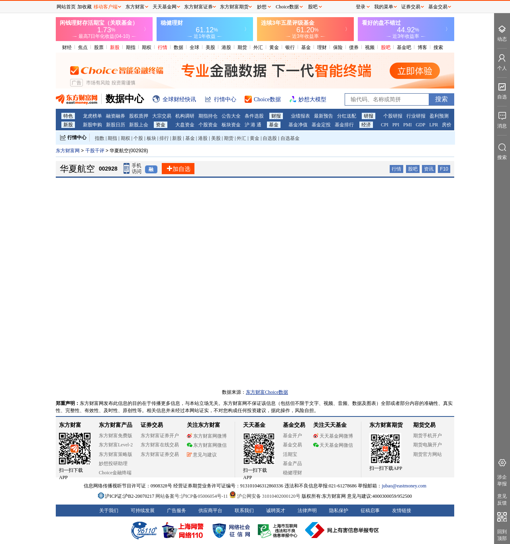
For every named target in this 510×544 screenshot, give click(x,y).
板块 (151, 138)
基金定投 (321, 125)
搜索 (438, 47)
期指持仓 (208, 116)
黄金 (274, 47)
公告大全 (231, 116)
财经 (67, 47)
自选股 (270, 138)
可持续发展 (143, 510)
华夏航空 (77, 169)
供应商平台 (210, 510)
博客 (422, 47)
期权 (146, 47)
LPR (433, 125)
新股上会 (138, 125)
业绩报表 (300, 116)
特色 (68, 116)
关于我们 (108, 510)
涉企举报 (502, 480)
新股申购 (92, 125)
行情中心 (76, 137)
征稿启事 (370, 510)
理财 (322, 47)
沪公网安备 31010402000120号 (264, 496)
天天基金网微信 (333, 445)
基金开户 (292, 435)
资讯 (429, 169)
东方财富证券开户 (160, 435)
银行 (290, 47)
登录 (360, 7)
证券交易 (410, 7)
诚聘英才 (275, 510)
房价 (446, 125)
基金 (306, 47)
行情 (162, 47)
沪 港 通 (253, 125)
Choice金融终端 (115, 472)
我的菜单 (383, 7)
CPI (384, 125)
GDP (420, 125)
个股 (138, 138)
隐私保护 (338, 510)
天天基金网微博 (333, 436)
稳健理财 (292, 472)
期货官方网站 (427, 454)
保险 (338, 47)
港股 (226, 47)
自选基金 (290, 138)
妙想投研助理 (113, 463)
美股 (210, 47)
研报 (368, 116)
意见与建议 (202, 455)
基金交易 (292, 445)
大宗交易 (161, 116)
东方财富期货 (386, 425)
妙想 (262, 7)
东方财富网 (68, 150)
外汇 (258, 47)
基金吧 (404, 47)
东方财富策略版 (115, 454)
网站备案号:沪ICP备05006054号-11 (192, 496)
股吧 (385, 47)
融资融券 (115, 116)
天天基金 (254, 425)
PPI (395, 125)
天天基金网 (165, 7)
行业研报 (416, 116)
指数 (99, 138)
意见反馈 (502, 499)
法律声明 (307, 510)
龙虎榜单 (92, 116)
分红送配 (346, 116)
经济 (366, 125)
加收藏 (84, 7)
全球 (194, 47)
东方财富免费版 (115, 435)
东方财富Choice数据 (267, 392)
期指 (130, 47)
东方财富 (70, 425)
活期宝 (290, 454)
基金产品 (292, 463)
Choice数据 (287, 7)
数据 (178, 47)
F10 (444, 169)
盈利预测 (439, 116)
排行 (164, 138)
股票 (99, 47)
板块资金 (231, 125)
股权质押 (138, 116)
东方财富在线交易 (160, 445)
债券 (354, 47)
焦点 (83, 47)
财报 (276, 116)
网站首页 (66, 7)
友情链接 (401, 510)
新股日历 (115, 125)
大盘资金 (184, 125)
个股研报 (392, 116)
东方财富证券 (198, 7)
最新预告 (323, 116)
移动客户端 (106, 7)
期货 (242, 47)
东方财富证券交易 (160, 454)
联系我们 (244, 510)
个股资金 (208, 125)
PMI (407, 125)
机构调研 (184, 116)
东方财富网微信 (207, 445)
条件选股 (254, 116)
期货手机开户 (427, 435)
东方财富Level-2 (116, 445)
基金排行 (344, 125)
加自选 (178, 168)
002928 (108, 168)
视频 (370, 47)
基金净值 (298, 125)
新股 (115, 47)
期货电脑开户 (427, 445)
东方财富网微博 (207, 436)
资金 (160, 125)
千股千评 (95, 150)
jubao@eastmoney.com (404, 486)
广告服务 (176, 510)
